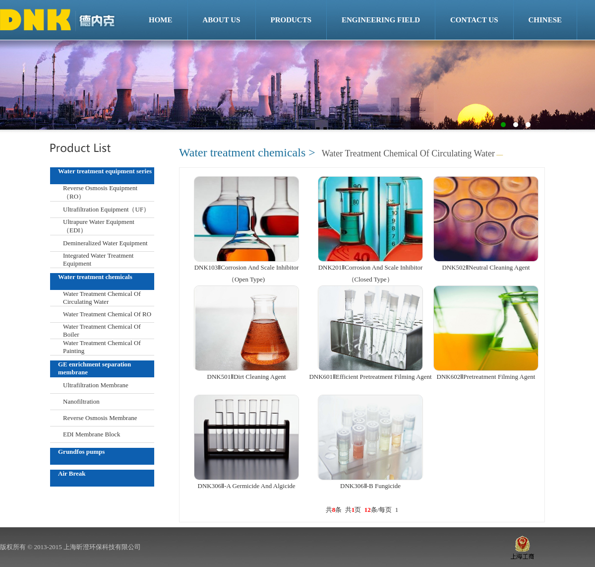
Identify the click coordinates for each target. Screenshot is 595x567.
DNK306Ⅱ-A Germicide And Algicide (247, 486)
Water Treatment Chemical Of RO (107, 314)
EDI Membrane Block (91, 434)
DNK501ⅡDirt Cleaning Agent (246, 376)
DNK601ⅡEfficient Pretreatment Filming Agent (370, 376)
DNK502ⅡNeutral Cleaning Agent (486, 267)
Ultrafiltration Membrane (95, 385)
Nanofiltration (81, 401)
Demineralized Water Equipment (105, 243)
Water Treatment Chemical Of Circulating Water (102, 297)
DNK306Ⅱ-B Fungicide (370, 486)
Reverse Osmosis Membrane (100, 418)
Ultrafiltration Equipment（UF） (106, 209)
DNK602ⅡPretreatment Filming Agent (486, 376)
